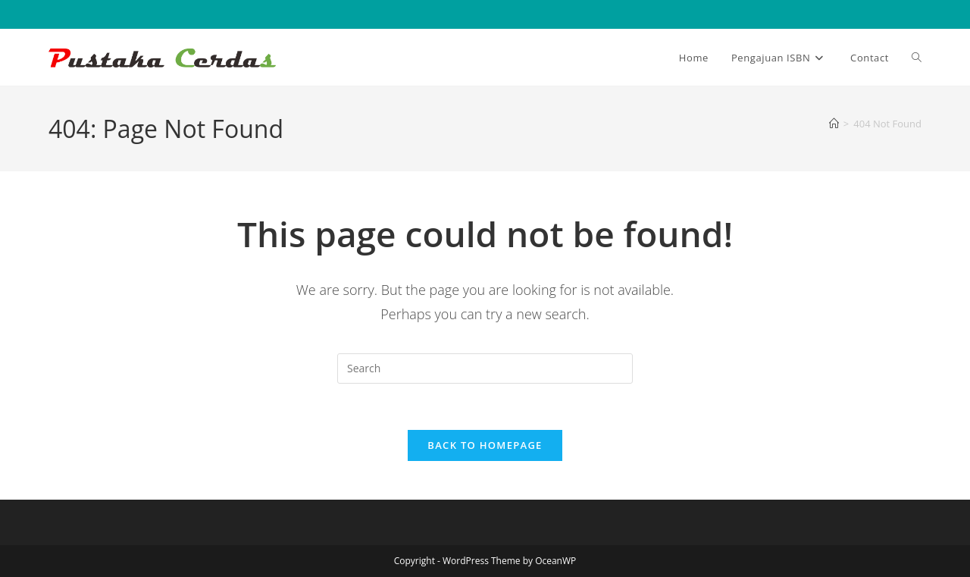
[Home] (834, 123)
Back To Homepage (484, 445)
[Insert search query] (485, 368)
